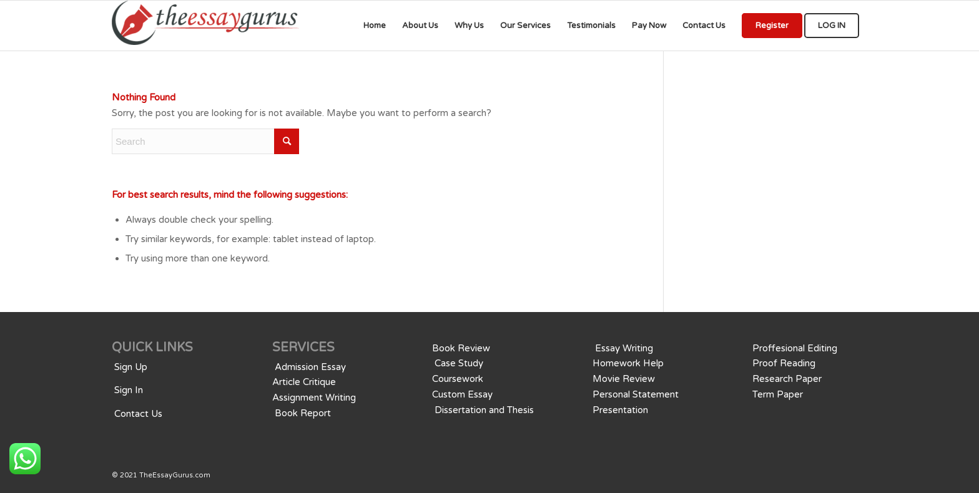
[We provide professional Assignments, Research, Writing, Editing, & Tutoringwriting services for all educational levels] (205, 26)
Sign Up (130, 367)
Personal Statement (636, 394)
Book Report (303, 413)
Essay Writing (624, 348)
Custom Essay (462, 394)
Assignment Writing (314, 397)
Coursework (457, 378)
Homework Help (628, 363)
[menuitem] (374, 26)
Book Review (461, 348)
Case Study (459, 363)
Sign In (128, 390)
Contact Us (138, 413)
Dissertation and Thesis (484, 410)
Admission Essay (310, 367)
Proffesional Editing (794, 348)
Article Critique (304, 382)
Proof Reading (783, 363)
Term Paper (777, 394)
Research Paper (787, 378)
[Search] (205, 141)
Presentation (620, 410)
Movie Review (624, 378)
